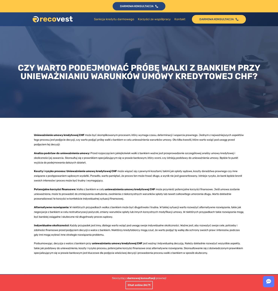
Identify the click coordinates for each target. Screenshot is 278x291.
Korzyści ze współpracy (154, 19)
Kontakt (179, 19)
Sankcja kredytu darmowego (114, 19)
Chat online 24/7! (139, 285)
